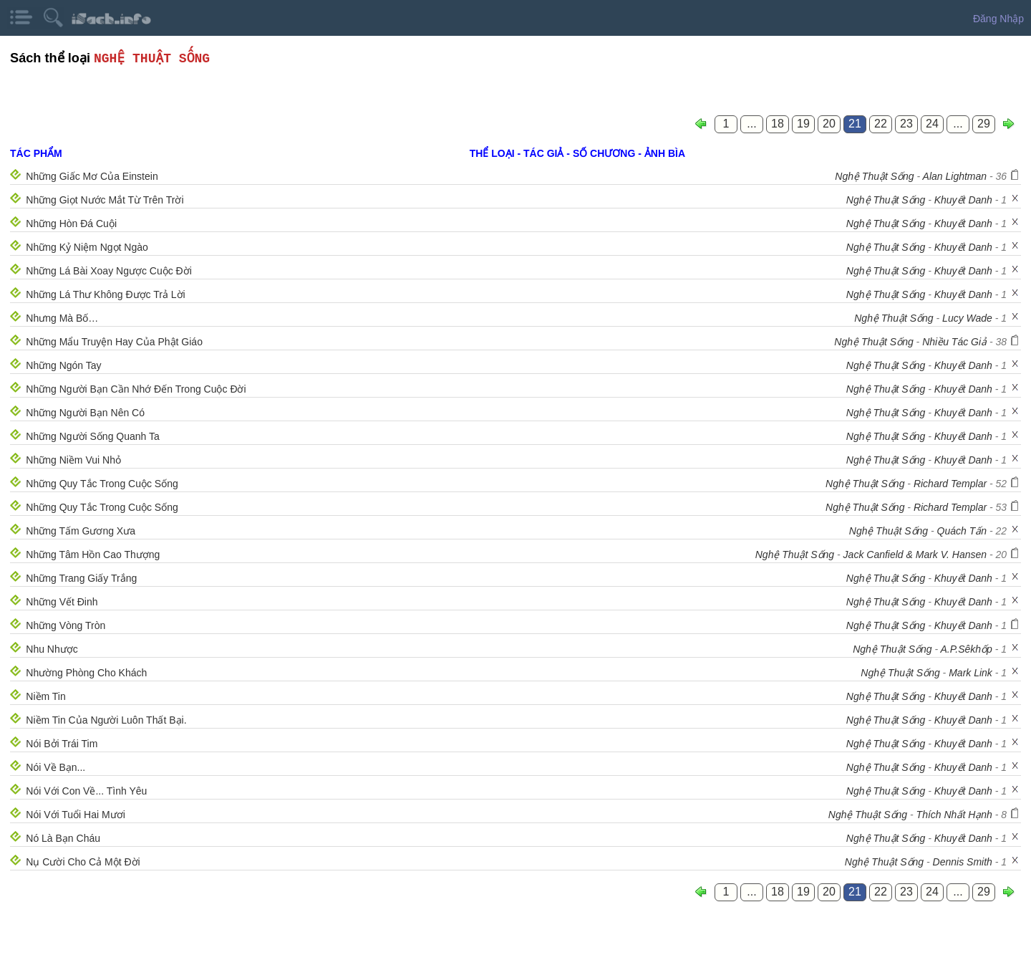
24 (932, 123)
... (751, 123)
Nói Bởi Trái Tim (61, 743)
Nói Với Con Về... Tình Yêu (86, 791)
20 (829, 123)
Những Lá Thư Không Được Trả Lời (105, 294)
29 (983, 123)
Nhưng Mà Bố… (62, 318)
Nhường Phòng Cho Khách (86, 672)
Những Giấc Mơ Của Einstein (92, 176)
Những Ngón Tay (63, 365)
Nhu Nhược (51, 649)
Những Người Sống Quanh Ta (93, 436)
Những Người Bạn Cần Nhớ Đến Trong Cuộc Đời (136, 389)
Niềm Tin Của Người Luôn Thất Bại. (106, 720)
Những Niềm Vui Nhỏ (73, 460)
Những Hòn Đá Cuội (71, 223)
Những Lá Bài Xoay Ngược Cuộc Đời (109, 271)
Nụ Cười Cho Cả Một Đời (83, 862)
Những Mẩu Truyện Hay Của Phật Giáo (114, 341)
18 (777, 123)
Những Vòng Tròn (65, 625)
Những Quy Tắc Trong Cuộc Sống (102, 483)
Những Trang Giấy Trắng (81, 578)
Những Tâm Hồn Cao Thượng (93, 554)
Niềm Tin (45, 696)
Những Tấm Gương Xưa (80, 531)
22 (880, 123)
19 (803, 123)
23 (906, 123)
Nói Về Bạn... (55, 767)
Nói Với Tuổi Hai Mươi (75, 814)
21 (854, 123)
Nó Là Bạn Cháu (63, 838)
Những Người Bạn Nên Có (85, 412)
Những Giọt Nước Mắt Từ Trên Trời (104, 200)
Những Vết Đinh (61, 602)
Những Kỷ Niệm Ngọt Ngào (87, 247)
